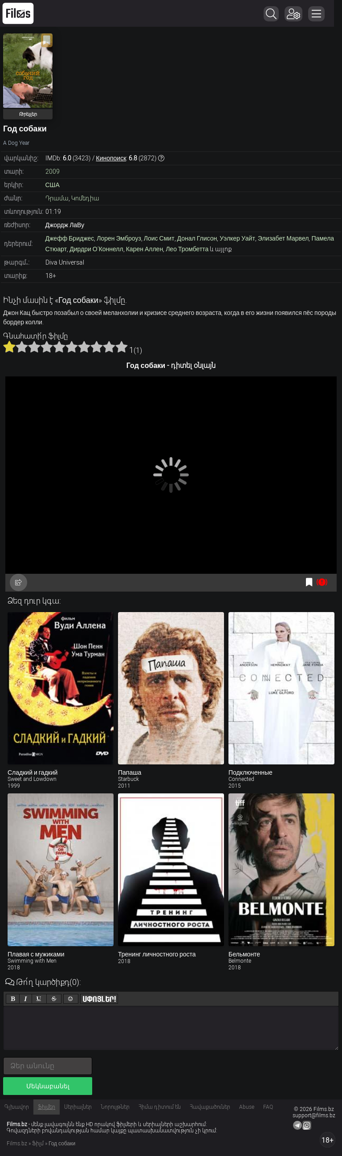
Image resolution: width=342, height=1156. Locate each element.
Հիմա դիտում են (159, 1107)
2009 (52, 171)
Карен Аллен (144, 249)
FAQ (268, 1107)
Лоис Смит (159, 238)
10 (121, 346)
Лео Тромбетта (187, 249)
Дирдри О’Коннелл (96, 249)
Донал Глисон (197, 238)
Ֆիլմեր (46, 1107)
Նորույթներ (115, 1107)
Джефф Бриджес (69, 238)
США (52, 184)
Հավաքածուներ (210, 1107)
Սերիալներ (78, 1107)
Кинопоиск (111, 158)
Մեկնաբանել (47, 1086)
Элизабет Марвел (283, 238)
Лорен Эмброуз (119, 238)
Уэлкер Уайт (237, 238)
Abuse (246, 1107)
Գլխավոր (16, 1107)
